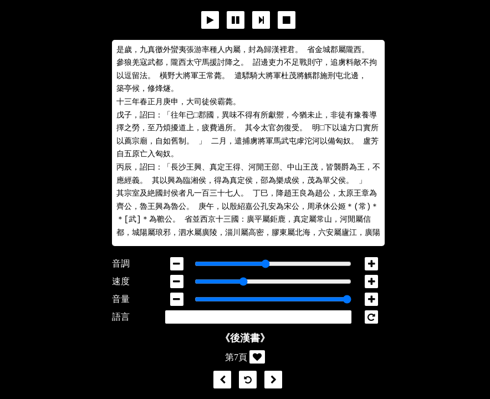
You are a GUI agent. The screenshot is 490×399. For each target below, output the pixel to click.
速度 (121, 281)
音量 (121, 299)
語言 (121, 316)
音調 (121, 263)
